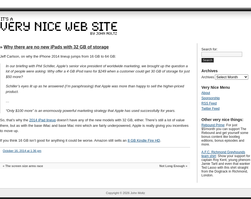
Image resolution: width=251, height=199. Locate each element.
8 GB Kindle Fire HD (144, 140)
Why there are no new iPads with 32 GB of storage (56, 47)
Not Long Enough (172, 166)
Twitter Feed (210, 109)
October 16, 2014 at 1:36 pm (22, 150)
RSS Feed (209, 103)
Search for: (209, 49)
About (205, 93)
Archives (207, 77)
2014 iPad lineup (42, 120)
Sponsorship (210, 98)
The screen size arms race (24, 166)
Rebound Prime (212, 125)
